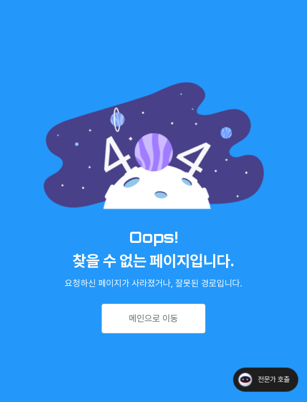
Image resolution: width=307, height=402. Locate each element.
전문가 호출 (274, 379)
